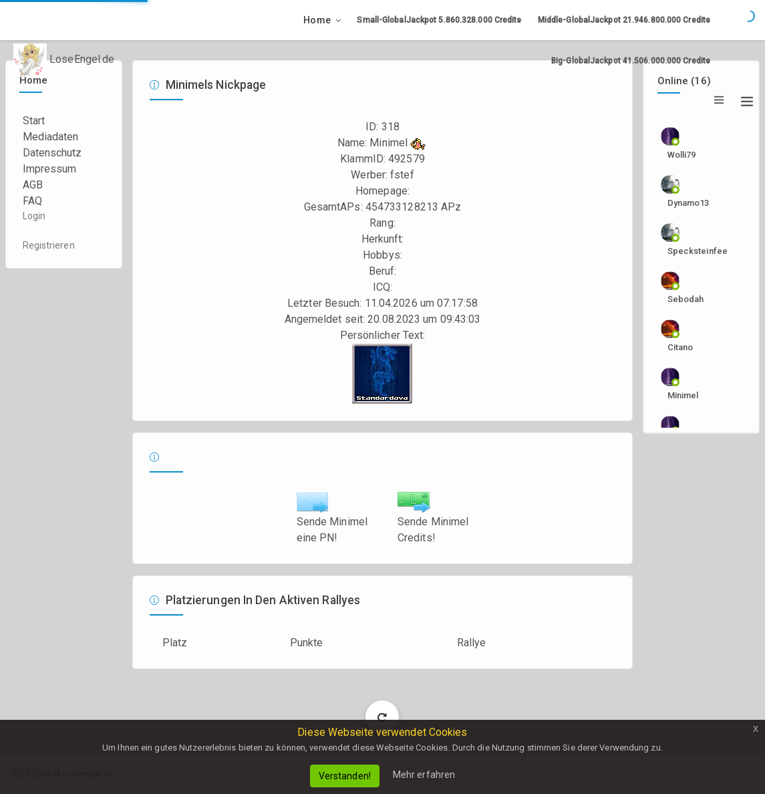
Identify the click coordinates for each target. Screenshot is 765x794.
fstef (402, 174)
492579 (406, 158)
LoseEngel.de (63, 60)
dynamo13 (688, 203)
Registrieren (49, 245)
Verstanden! (345, 776)
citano (680, 347)
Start (34, 120)
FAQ (32, 200)
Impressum (50, 168)
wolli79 (681, 155)
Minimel (683, 395)
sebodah (685, 299)
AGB (33, 184)
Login (34, 216)
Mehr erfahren (424, 774)
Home (317, 20)
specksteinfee (694, 251)
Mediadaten (51, 136)
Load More (382, 716)
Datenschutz (52, 152)
